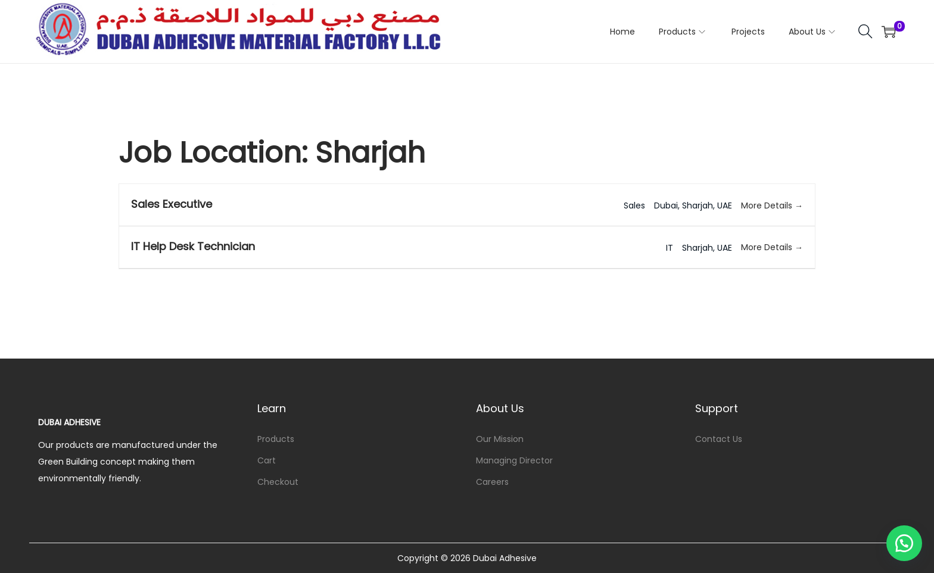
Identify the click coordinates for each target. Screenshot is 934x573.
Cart (266, 460)
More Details (772, 205)
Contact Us (718, 439)
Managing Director (514, 460)
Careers (492, 482)
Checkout (277, 482)
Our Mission (500, 439)
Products (275, 439)
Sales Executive (171, 204)
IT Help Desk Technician (193, 246)
